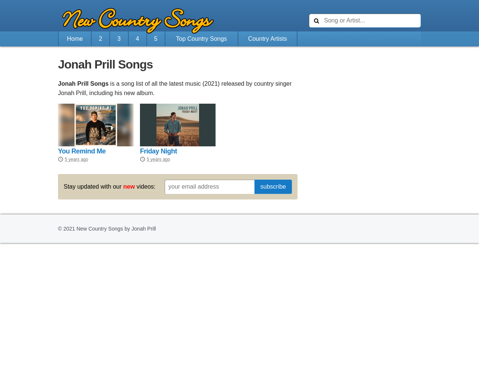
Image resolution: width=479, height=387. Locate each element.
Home (75, 39)
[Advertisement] (365, 104)
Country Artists (267, 39)
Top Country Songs (201, 39)
